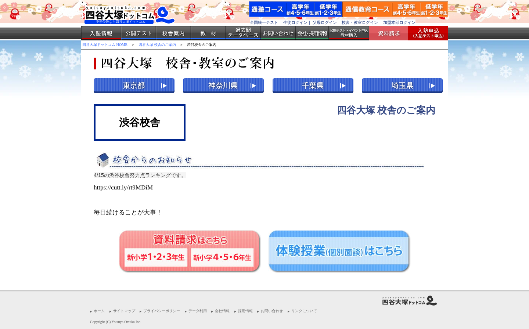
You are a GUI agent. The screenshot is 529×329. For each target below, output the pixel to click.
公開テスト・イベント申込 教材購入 (349, 33)
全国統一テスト (264, 22)
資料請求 (391, 33)
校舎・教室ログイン (360, 22)
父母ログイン (325, 22)
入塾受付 (425, 33)
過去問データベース (243, 33)
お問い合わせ (278, 33)
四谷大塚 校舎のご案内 (157, 45)
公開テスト (138, 33)
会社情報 (222, 311)
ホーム (99, 311)
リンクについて (304, 311)
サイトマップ (124, 311)
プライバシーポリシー (161, 311)
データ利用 (197, 311)
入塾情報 (101, 33)
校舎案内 (173, 33)
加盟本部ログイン (399, 22)
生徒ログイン (295, 22)
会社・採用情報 (312, 33)
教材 (208, 33)
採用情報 (245, 311)
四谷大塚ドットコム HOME (104, 45)
